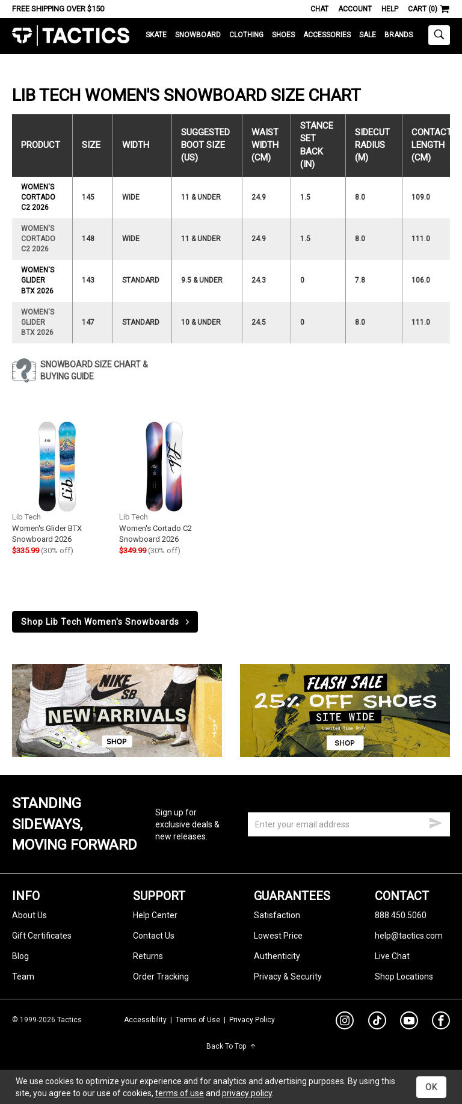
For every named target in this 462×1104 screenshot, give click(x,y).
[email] (349, 824)
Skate (156, 35)
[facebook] (441, 1023)
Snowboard (198, 35)
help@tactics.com (409, 935)
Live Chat (392, 956)
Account (355, 9)
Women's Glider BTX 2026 (37, 280)
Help (389, 9)
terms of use (179, 1093)
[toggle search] (439, 35)
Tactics (70, 36)
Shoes (283, 35)
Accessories (327, 35)
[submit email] (435, 821)
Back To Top (231, 1046)
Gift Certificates (42, 935)
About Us (29, 915)
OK (431, 1087)
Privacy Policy (252, 1020)
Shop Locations (404, 976)
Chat (319, 9)
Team (23, 976)
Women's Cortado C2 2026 (38, 197)
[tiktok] (377, 1022)
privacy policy (247, 1093)
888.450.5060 (401, 915)
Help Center (155, 915)
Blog (20, 956)
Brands (398, 35)
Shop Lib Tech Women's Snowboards (106, 622)
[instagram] (345, 1022)
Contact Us (153, 935)
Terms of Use (198, 1020)
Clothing (246, 35)
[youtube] (409, 1023)
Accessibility (145, 1020)
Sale (367, 35)
